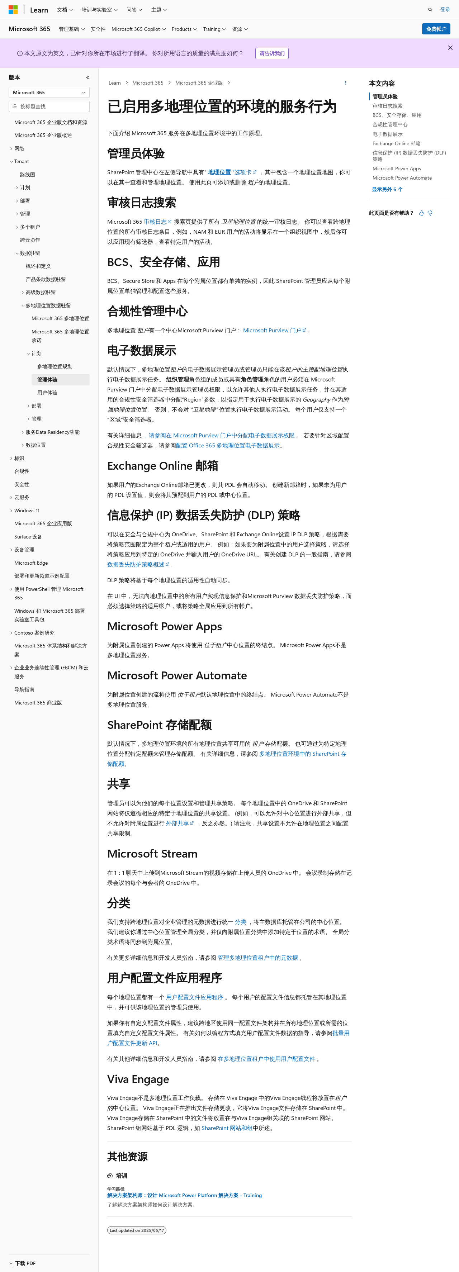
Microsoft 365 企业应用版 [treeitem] (43, 523)
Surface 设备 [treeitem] (28, 536)
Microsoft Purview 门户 (272, 330)
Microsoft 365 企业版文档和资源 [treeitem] (50, 122)
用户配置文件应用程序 (194, 997)
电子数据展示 (388, 133)
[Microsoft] (13, 9)
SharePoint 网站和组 (227, 1127)
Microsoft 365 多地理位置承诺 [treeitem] (60, 336)
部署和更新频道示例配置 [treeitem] (42, 575)
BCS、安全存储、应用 (397, 114)
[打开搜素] (430, 9)
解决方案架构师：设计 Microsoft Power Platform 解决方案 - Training (184, 1195)
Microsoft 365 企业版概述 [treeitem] (43, 135)
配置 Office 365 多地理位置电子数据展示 (228, 445)
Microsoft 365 (148, 82)
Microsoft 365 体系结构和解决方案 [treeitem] (50, 650)
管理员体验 (385, 96)
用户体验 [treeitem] (47, 392)
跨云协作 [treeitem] (30, 239)
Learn (115, 82)
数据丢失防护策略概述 (136, 564)
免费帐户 (436, 28)
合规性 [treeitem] (21, 470)
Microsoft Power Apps (397, 168)
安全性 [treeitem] (21, 484)
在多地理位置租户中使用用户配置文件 (266, 1058)
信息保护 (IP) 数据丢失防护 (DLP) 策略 (409, 155)
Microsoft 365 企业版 (199, 82)
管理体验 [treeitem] (47, 379)
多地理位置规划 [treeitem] (54, 366)
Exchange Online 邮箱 (397, 143)
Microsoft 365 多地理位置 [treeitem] (60, 318)
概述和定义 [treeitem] (38, 265)
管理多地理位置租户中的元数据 (258, 957)
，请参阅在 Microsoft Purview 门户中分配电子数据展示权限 (219, 435)
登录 (445, 9)
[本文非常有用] (421, 213)
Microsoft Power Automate (402, 177)
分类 (240, 921)
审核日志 (155, 221)
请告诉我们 (272, 53)
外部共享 (177, 823)
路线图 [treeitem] (27, 174)
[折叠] (87, 77)
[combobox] (49, 92)
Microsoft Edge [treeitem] (31, 562)
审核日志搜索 (388, 105)
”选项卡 (230, 172)
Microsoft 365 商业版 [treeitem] (38, 702)
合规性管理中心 (390, 124)
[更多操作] (345, 83)
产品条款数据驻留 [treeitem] (46, 279)
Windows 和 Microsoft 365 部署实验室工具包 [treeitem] (49, 615)
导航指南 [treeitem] (24, 689)
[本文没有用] (430, 213)
